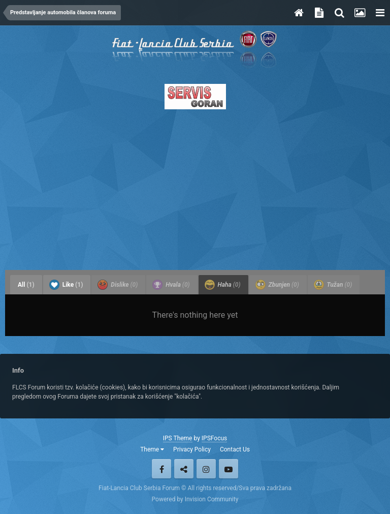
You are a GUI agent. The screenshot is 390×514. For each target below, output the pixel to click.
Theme (152, 449)
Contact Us (235, 449)
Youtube (228, 468)
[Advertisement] (195, 186)
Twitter (183, 468)
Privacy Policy (192, 449)
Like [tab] (66, 285)
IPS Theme (177, 438)
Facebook (161, 468)
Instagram (206, 468)
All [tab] (26, 284)
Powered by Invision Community (195, 499)
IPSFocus (214, 438)
